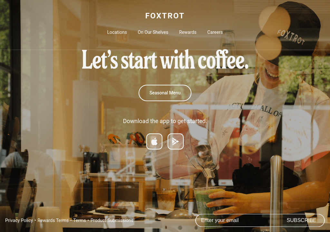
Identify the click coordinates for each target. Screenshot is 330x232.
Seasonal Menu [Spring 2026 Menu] (165, 92)
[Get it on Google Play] (176, 141)
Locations (117, 32)
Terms (79, 220)
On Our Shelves (153, 32)
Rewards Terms (53, 220)
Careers (215, 32)
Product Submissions (112, 220)
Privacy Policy (19, 220)
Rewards (188, 32)
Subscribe (301, 220)
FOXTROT (165, 15)
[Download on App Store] (154, 141)
